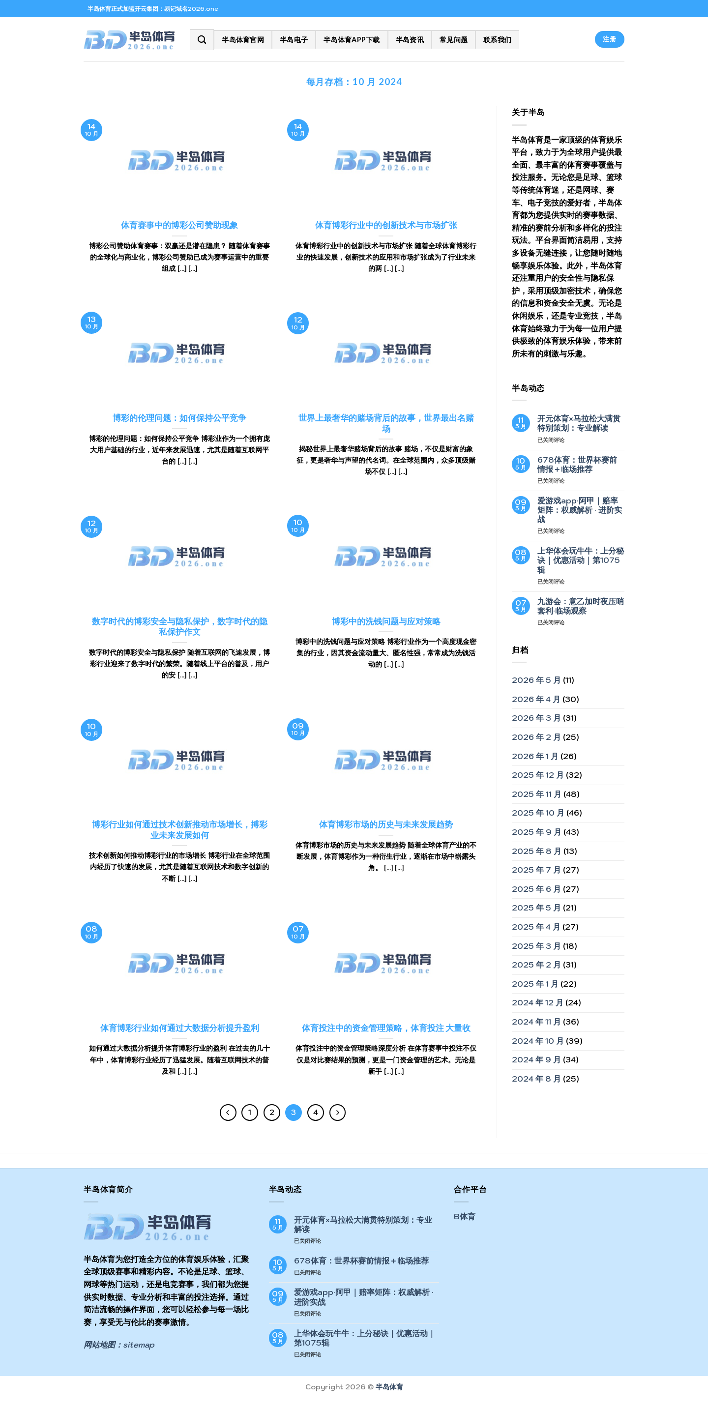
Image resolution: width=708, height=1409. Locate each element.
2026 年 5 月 (536, 680)
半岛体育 (389, 1386)
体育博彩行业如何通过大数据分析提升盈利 (179, 1028)
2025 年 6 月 (536, 889)
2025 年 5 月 (536, 907)
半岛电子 (294, 39)
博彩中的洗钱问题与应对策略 (386, 621)
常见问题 (454, 39)
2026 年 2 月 (536, 737)
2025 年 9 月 (536, 832)
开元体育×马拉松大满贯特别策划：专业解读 (578, 423)
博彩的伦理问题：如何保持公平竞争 (179, 418)
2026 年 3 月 (536, 718)
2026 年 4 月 (536, 699)
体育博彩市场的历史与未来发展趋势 (386, 824)
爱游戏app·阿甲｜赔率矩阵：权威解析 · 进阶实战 (579, 510)
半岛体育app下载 (352, 39)
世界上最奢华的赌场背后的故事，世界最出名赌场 (386, 423)
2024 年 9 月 (536, 1059)
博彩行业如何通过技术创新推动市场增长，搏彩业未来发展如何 (179, 830)
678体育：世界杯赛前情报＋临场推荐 (577, 464)
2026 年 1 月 (535, 756)
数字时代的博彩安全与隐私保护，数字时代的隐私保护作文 (179, 626)
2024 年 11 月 (536, 1022)
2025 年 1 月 (535, 984)
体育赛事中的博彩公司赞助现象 (179, 225)
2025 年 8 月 (536, 851)
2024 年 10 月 (538, 1041)
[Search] (202, 39)
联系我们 (497, 39)
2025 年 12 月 (538, 775)
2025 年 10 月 (538, 813)
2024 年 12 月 (537, 1002)
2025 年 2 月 (536, 964)
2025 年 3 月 (536, 946)
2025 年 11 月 (536, 794)
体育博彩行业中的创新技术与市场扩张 (386, 225)
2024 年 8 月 (536, 1079)
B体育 (464, 1216)
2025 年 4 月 (536, 927)
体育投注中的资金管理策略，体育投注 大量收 (386, 1028)
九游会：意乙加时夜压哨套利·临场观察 (580, 606)
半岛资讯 (410, 39)
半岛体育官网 (243, 39)
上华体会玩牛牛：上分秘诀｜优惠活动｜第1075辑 (580, 560)
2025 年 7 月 (536, 870)
